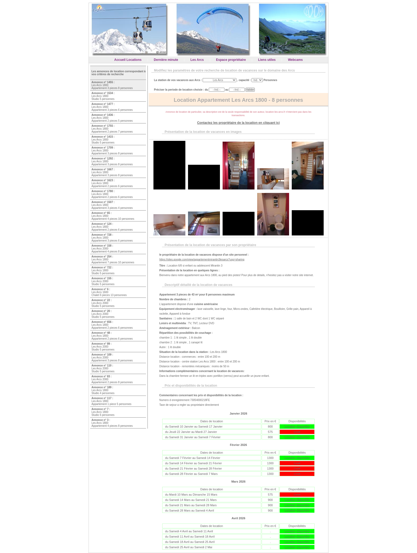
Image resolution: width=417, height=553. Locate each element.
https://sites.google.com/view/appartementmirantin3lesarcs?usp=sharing (201, 259)
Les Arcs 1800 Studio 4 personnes (102, 390)
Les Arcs (197, 60)
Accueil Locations (128, 60)
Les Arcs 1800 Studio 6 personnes (102, 412)
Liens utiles (267, 60)
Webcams (295, 60)
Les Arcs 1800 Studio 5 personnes (103, 96)
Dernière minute (166, 60)
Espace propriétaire (231, 60)
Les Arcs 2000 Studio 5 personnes (102, 281)
